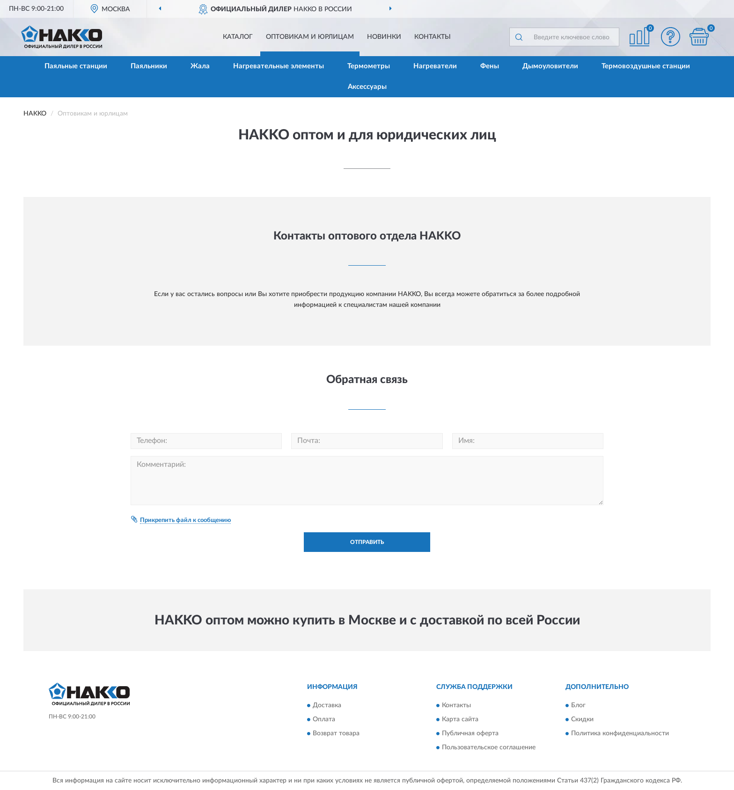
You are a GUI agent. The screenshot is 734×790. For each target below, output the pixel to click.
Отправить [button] (367, 542)
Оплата (324, 719)
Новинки (384, 37)
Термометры (368, 66)
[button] (671, 36)
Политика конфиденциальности (620, 733)
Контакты (432, 37)
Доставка (327, 705)
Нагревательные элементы (278, 66)
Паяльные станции (75, 66)
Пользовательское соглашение (489, 747)
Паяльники (149, 66)
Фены (489, 66)
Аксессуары (367, 86)
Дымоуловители (550, 66)
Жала (200, 66)
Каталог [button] (238, 37)
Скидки (582, 719)
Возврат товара (336, 733)
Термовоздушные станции (646, 66)
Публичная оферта (470, 733)
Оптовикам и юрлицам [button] (310, 37)
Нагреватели (435, 66)
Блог (578, 705)
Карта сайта (460, 719)
